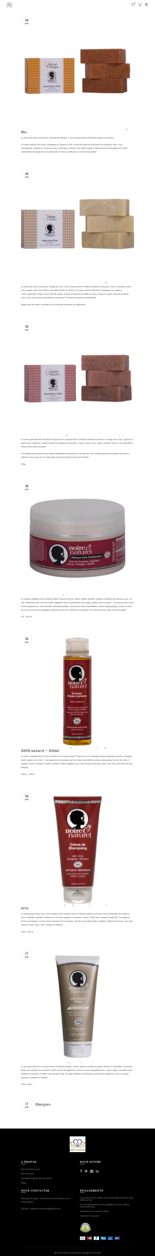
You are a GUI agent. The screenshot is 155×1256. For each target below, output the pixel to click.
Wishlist (134, 3)
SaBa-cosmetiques (71, 1251)
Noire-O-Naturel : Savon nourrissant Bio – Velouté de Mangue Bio (77, 129)
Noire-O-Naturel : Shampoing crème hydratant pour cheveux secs (76, 904)
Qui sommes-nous (30, 1167)
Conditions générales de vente (36, 1176)
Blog (23, 1181)
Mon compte (27, 1172)
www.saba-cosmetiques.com (54, 1196)
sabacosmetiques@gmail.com (45, 1207)
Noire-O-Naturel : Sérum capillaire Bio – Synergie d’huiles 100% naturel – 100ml (73, 747)
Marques (43, 1102)
